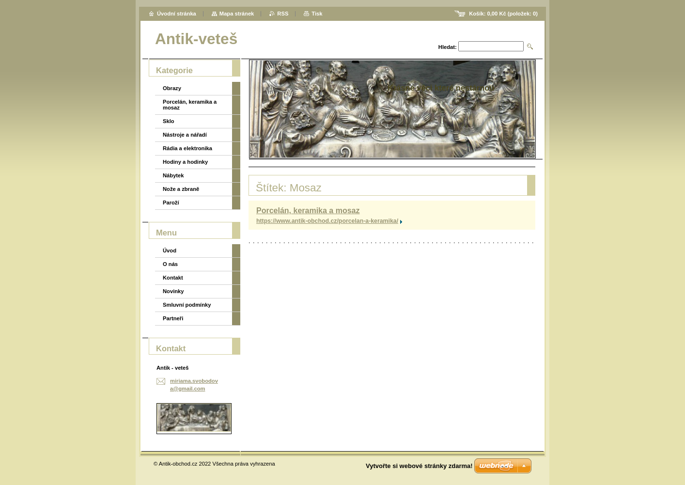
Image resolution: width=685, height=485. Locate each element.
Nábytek (173, 175)
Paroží (171, 202)
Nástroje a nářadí (185, 135)
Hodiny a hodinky (185, 162)
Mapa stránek (236, 13)
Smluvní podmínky (187, 305)
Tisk (316, 13)
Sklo (168, 121)
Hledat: (447, 47)
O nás (170, 264)
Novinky (173, 291)
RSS (282, 13)
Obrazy (172, 88)
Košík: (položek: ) (503, 13)
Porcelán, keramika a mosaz (307, 210)
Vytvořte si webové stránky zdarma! (419, 465)
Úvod (169, 250)
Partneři (173, 318)
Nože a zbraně (181, 189)
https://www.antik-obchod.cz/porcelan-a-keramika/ (327, 221)
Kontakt (173, 278)
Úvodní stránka (176, 13)
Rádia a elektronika (187, 148)
